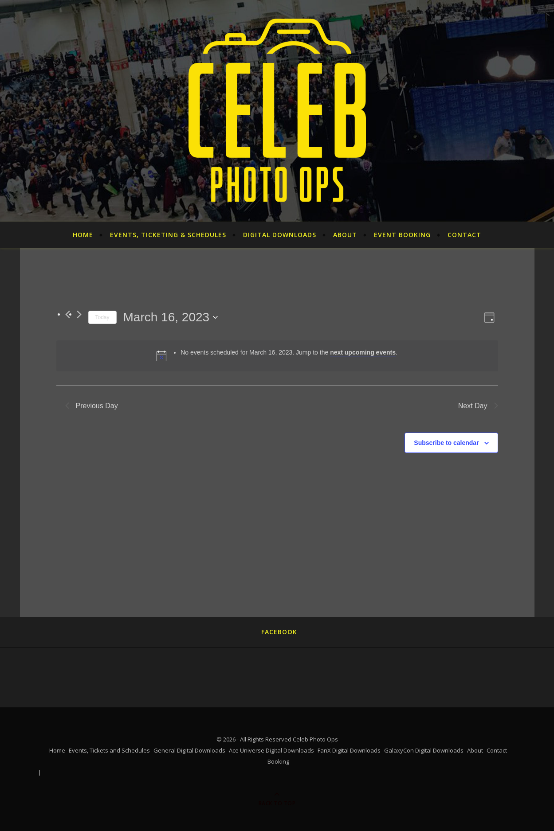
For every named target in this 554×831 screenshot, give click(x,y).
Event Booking (402, 234)
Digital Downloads (279, 234)
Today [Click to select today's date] (102, 317)
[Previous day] (67, 314)
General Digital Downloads (189, 750)
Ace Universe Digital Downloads (271, 750)
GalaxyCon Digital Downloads (424, 750)
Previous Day (91, 406)
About (345, 234)
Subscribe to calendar (446, 442)
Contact (464, 234)
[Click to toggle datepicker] (170, 317)
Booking (278, 761)
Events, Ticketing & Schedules (168, 234)
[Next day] (79, 314)
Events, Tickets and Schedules (109, 750)
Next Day (478, 406)
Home (83, 234)
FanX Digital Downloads (349, 750)
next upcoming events (363, 352)
